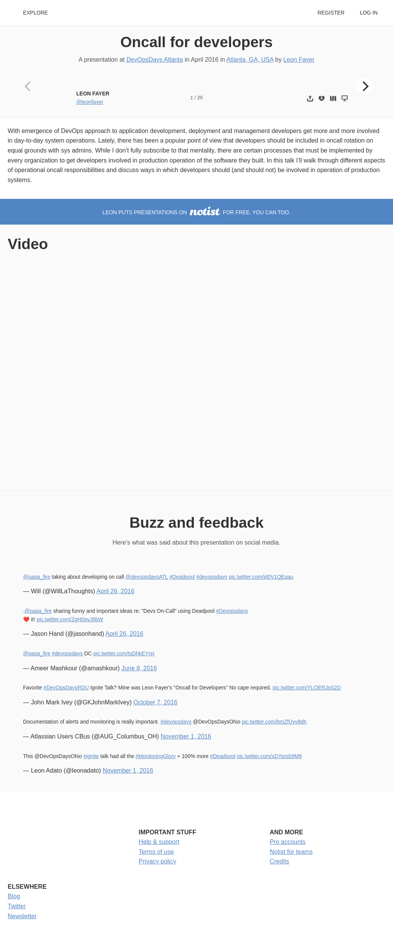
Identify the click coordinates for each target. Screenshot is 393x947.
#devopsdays (211, 577)
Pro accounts (287, 842)
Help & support (159, 842)
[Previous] (28, 86)
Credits (279, 861)
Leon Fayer (298, 59)
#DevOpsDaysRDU (66, 688)
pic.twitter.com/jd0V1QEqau (261, 577)
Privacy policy (157, 861)
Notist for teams (291, 852)
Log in (369, 13)
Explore (35, 13)
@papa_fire (36, 577)
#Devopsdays (232, 611)
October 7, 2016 (155, 702)
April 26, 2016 (115, 591)
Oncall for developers (196, 42)
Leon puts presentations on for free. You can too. (196, 212)
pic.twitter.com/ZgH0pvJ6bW (69, 619)
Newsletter (22, 916)
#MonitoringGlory (155, 756)
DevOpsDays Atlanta (154, 59)
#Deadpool (182, 577)
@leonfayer (89, 102)
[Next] (364, 86)
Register (330, 13)
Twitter (17, 906)
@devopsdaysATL (146, 577)
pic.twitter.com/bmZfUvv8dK (274, 722)
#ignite (91, 756)
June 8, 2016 (139, 668)
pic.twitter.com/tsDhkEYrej (123, 653)
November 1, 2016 (186, 736)
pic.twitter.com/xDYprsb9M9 (269, 756)
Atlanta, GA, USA (250, 59)
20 (200, 97)
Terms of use (156, 852)
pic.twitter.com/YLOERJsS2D (306, 688)
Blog (14, 896)
